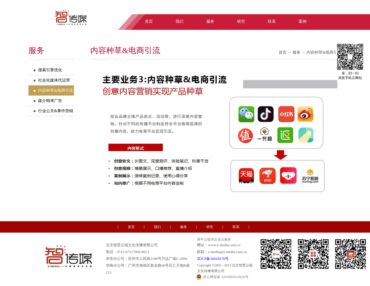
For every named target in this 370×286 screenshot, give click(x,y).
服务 (297, 52)
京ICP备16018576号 (213, 258)
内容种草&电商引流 (324, 52)
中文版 (319, 9)
